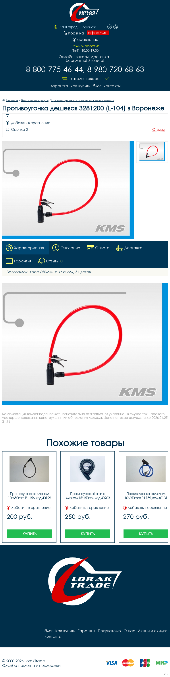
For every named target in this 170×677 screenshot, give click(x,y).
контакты (112, 85)
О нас (129, 630)
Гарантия (59, 85)
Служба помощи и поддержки (31, 665)
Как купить (80, 85)
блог (97, 85)
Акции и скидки (152, 630)
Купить (30, 533)
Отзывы (158, 129)
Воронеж (88, 27)
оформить (98, 32)
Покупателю (109, 630)
